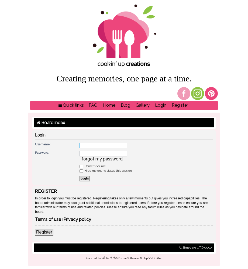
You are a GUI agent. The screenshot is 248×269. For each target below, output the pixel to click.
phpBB (108, 257)
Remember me (93, 166)
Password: (42, 153)
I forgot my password (101, 159)
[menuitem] (93, 105)
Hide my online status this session (106, 171)
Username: (42, 144)
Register (44, 232)
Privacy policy (77, 219)
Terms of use (48, 219)
